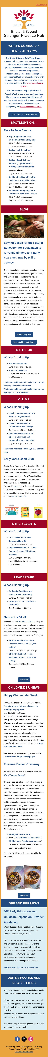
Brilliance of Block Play (19, 150)
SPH (19, 757)
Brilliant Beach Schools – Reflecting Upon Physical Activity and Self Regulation (21, 163)
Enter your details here (19, 834)
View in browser (41, 5)
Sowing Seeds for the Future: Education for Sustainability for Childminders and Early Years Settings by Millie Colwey (23, 252)
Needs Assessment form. (31, 107)
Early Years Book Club (19, 459)
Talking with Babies (18, 363)
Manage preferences (24, 1052)
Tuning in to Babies (18, 370)
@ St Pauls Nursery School (20, 143)
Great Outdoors (19, 496)
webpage (18, 486)
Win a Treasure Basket (14, 775)
